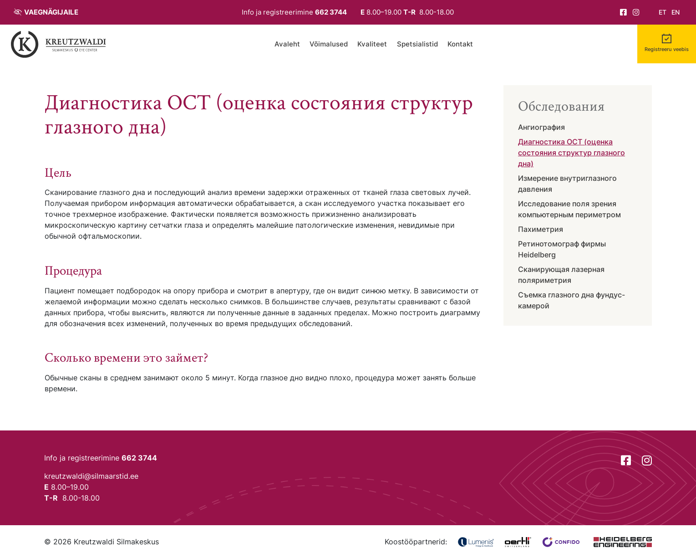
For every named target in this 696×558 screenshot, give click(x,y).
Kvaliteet (372, 44)
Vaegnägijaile (51, 12)
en (675, 12)
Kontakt (460, 44)
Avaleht (287, 44)
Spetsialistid (417, 44)
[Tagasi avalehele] (58, 44)
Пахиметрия (540, 229)
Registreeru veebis (667, 49)
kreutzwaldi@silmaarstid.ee (91, 476)
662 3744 (331, 12)
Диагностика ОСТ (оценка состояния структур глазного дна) (571, 152)
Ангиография (541, 127)
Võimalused (329, 44)
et (662, 12)
